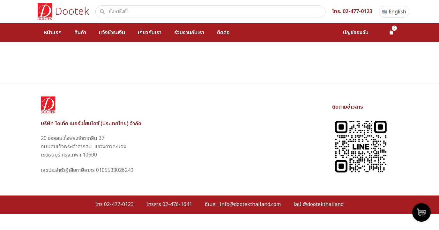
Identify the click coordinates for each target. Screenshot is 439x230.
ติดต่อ (223, 32)
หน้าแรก (53, 32)
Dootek (72, 11)
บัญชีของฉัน (355, 32)
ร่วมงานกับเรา (189, 32)
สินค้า (80, 32)
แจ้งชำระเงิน (112, 32)
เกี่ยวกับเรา (149, 32)
